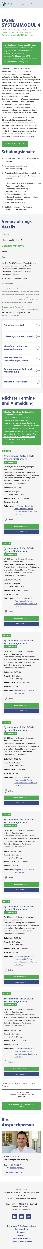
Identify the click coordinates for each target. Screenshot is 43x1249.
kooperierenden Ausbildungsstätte (9, 289)
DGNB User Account (32, 294)
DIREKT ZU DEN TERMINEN (15, 144)
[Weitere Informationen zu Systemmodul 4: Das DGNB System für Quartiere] (21, 526)
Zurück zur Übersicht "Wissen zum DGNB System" (21, 1105)
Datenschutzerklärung (22, 1238)
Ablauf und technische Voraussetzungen (22, 348)
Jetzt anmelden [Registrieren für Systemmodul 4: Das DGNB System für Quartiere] (21, 531)
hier (27, 297)
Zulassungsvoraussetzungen (22, 336)
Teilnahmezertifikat (22, 325)
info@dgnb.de (24, 1209)
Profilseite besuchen (14, 1172)
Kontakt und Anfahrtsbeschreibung (21, 1226)
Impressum (21, 1235)
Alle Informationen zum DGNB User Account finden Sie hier (19, 437)
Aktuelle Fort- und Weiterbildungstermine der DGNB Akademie (21, 1094)
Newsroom (21, 1232)
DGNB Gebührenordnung (24, 300)
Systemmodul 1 (12, 61)
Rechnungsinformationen (21, 1241)
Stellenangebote (21, 1229)
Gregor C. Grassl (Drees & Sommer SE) (24, 692)
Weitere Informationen (22, 382)
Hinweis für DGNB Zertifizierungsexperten (22, 359)
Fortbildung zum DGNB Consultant (16, 57)
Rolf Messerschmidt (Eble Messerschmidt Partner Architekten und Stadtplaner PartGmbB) (25, 510)
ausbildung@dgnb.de (10, 315)
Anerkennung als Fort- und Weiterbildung (22, 370)
